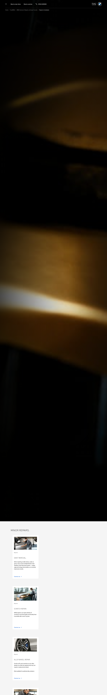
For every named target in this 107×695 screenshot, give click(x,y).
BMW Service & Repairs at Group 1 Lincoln (27, 10)
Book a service (28, 4)
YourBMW (12, 10)
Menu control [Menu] (6, 4)
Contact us (17, 576)
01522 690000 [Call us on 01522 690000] (42, 4)
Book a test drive (16, 4)
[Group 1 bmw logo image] (97, 4)
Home (6, 10)
